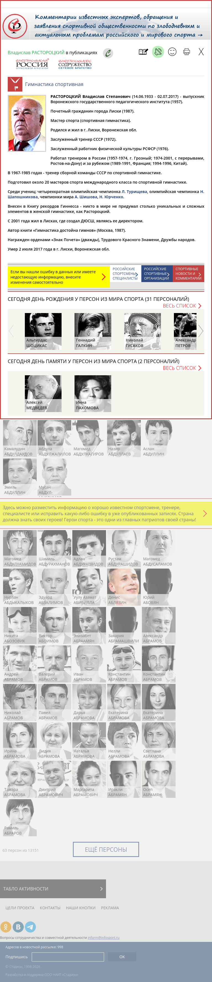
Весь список (179, 308)
